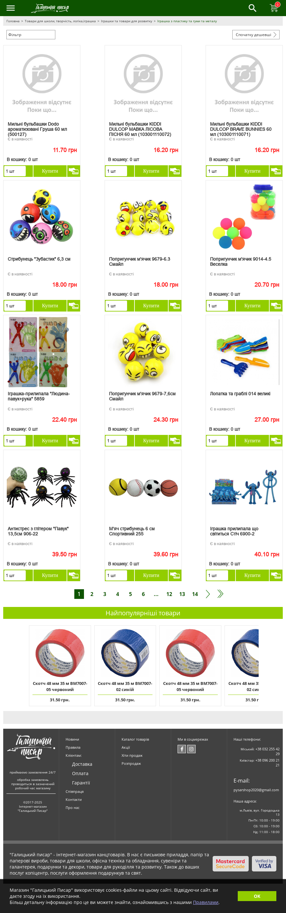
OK (257, 896)
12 (169, 594)
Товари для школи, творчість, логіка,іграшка (60, 21)
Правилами (205, 902)
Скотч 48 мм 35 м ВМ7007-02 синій (125, 686)
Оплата (80, 773)
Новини (72, 739)
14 (195, 594)
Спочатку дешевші (253, 34)
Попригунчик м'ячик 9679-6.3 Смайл (139, 261)
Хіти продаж (132, 755)
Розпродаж (131, 763)
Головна (13, 21)
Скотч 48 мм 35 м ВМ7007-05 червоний (60, 686)
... (156, 594)
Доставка (82, 764)
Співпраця (75, 791)
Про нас (72, 807)
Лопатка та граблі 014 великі (240, 393)
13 (182, 594)
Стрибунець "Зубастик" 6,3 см (39, 259)
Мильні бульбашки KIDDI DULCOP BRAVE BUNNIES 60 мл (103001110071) (241, 127)
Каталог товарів (135, 739)
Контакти (74, 799)
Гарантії (81, 783)
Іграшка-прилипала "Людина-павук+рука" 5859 (39, 396)
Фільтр (14, 34)
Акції (126, 747)
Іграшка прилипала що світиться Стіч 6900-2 (234, 531)
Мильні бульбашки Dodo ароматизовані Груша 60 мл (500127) (37, 127)
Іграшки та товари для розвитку (126, 21)
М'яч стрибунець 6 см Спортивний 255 (132, 531)
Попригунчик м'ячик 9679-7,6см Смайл (142, 396)
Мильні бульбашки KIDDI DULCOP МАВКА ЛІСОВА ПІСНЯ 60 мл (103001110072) (140, 127)
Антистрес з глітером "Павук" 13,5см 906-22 (38, 531)
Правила (73, 747)
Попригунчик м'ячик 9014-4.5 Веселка (240, 261)
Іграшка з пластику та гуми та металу (187, 21)
